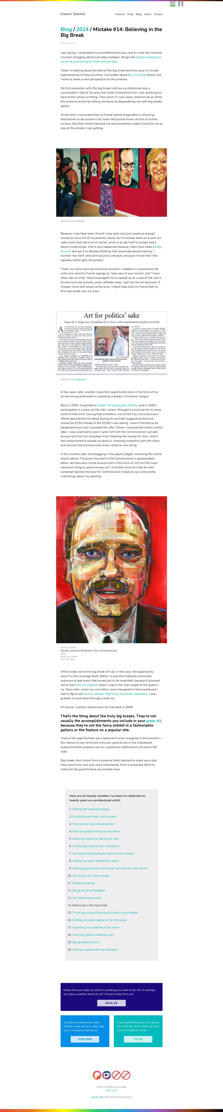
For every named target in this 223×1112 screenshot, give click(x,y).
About (147, 14)
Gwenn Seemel (73, 14)
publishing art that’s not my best (95, 62)
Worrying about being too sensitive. (96, 831)
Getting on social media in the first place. (99, 920)
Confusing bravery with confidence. (96, 846)
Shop (130, 14)
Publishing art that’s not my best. (94, 817)
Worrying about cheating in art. (93, 935)
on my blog (138, 75)
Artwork (120, 14)
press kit (153, 720)
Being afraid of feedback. (89, 890)
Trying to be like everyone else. (93, 824)
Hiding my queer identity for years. (95, 861)
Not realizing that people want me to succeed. (103, 854)
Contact (158, 14)
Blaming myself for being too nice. (95, 839)
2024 (82, 29)
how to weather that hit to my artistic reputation (115, 694)
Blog (138, 14)
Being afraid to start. (86, 942)
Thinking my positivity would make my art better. (105, 913)
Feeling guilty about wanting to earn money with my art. (110, 868)
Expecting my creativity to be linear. (96, 927)
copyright (97, 1097)
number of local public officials (117, 405)
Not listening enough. (87, 898)
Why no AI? (111, 1090)
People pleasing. (83, 883)
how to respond (87, 685)
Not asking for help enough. (91, 876)
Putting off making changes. (91, 809)
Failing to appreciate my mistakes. (95, 950)
